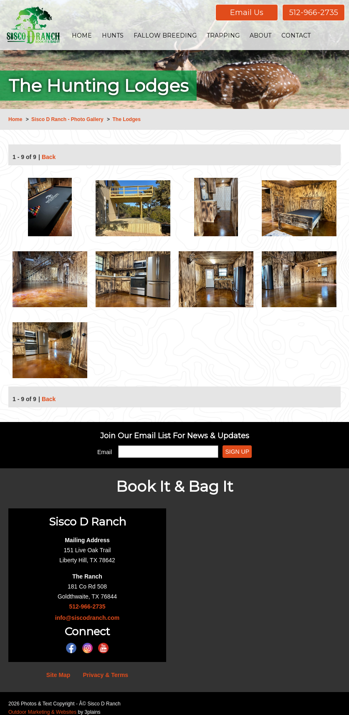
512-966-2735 (313, 12)
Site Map (58, 675)
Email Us (246, 12)
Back (49, 157)
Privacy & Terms (105, 675)
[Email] (168, 451)
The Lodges (126, 119)
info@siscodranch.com (87, 617)
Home (15, 119)
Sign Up (237, 451)
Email (104, 452)
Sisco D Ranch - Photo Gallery (67, 119)
